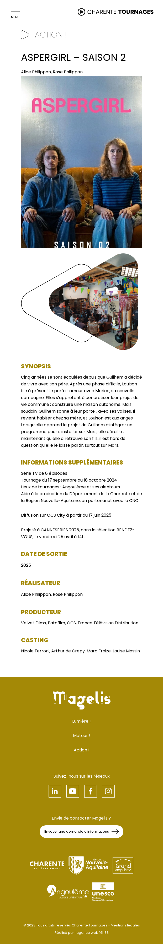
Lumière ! (81, 721)
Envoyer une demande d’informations (81, 831)
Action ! (82, 750)
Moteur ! (81, 736)
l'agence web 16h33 (92, 932)
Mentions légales (125, 925)
